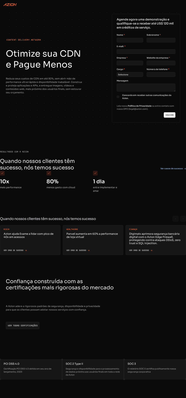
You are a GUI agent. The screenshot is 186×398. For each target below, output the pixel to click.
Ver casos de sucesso (173, 168)
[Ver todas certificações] (22, 325)
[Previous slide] (175, 219)
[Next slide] (183, 219)
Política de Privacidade (140, 106)
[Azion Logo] (10, 4)
